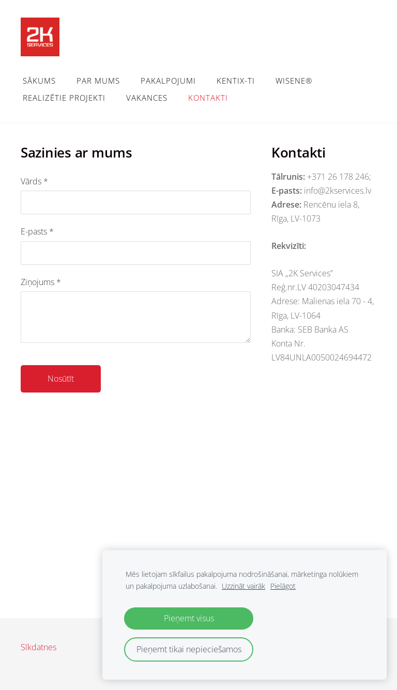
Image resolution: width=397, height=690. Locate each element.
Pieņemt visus (189, 618)
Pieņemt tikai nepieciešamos (188, 649)
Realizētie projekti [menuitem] (64, 97)
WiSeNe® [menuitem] (294, 80)
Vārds (34, 181)
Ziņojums (41, 282)
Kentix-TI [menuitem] (236, 80)
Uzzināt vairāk (243, 586)
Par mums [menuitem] (98, 80)
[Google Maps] (198, 528)
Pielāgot (283, 586)
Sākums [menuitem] (39, 80)
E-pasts (37, 231)
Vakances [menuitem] (146, 97)
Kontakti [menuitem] (208, 97)
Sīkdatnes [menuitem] (38, 647)
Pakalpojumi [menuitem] (168, 80)
